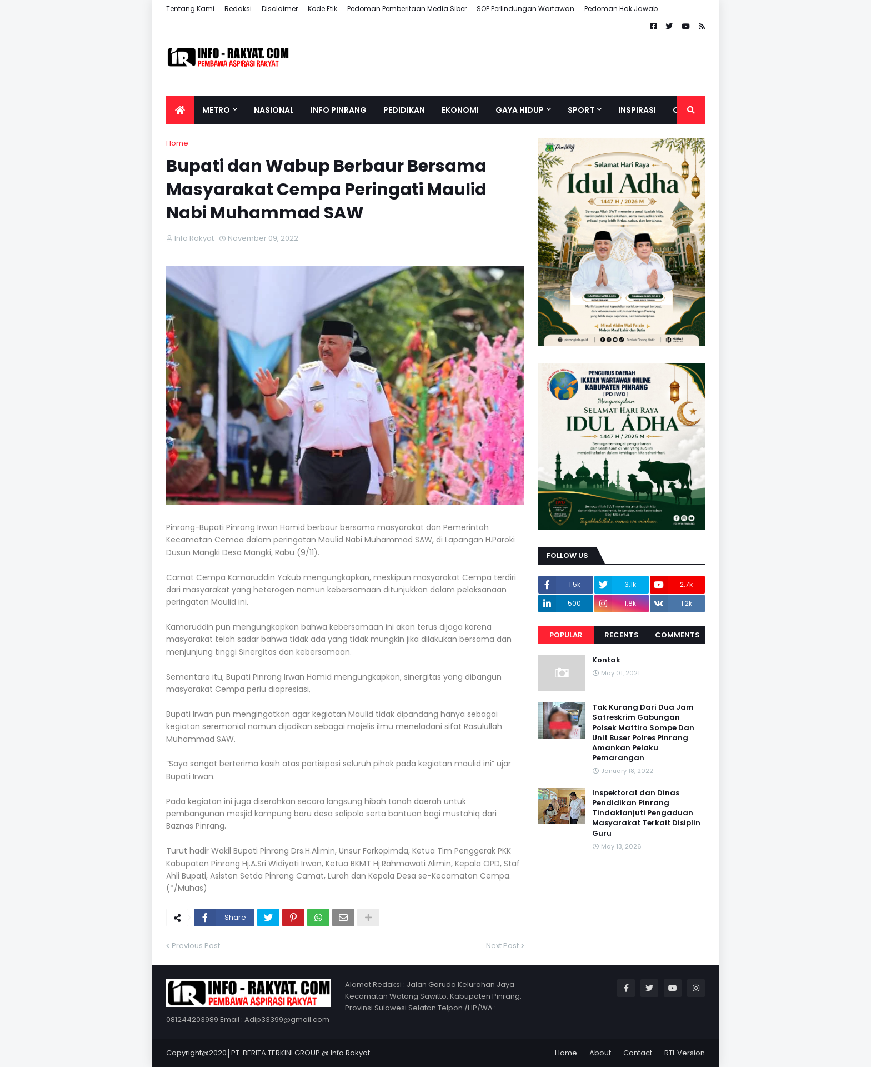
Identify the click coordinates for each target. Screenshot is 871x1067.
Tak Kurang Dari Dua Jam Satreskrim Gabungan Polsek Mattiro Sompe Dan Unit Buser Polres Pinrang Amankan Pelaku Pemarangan (643, 732)
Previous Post (196, 945)
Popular (566, 635)
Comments (677, 635)
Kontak (606, 660)
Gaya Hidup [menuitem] (519, 110)
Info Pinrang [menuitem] (339, 110)
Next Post (502, 945)
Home (177, 143)
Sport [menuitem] (581, 110)
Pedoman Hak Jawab (621, 8)
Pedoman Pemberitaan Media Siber (407, 8)
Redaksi (238, 8)
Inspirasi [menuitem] (637, 110)
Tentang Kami (190, 8)
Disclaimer (280, 8)
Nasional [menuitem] (274, 110)
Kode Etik (322, 8)
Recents (621, 635)
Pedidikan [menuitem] (404, 110)
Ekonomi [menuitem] (460, 110)
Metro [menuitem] (216, 110)
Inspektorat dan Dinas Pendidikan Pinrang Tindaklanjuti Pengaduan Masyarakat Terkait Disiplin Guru (646, 813)
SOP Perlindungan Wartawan (525, 8)
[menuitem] (180, 110)
